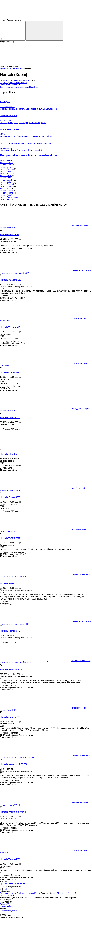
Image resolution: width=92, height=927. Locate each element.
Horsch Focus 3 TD (10, 497)
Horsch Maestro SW (10, 280)
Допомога (12, 884)
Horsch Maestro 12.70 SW (13, 764)
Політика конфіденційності (28, 893)
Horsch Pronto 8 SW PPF (13, 812)
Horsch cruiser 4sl (10, 372)
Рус (5, 889)
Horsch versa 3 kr (9, 234)
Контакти (21, 884)
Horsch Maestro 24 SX (12, 669)
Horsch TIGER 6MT (10, 538)
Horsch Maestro (8, 583)
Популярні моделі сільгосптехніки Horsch (30, 155)
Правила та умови (8, 893)
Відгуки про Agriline (65, 893)
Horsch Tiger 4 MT (10, 859)
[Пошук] (44, 31)
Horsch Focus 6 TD (10, 631)
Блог (77, 893)
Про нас (3, 884)
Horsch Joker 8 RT (10, 417)
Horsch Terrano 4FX (10, 327)
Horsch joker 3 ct (9, 454)
